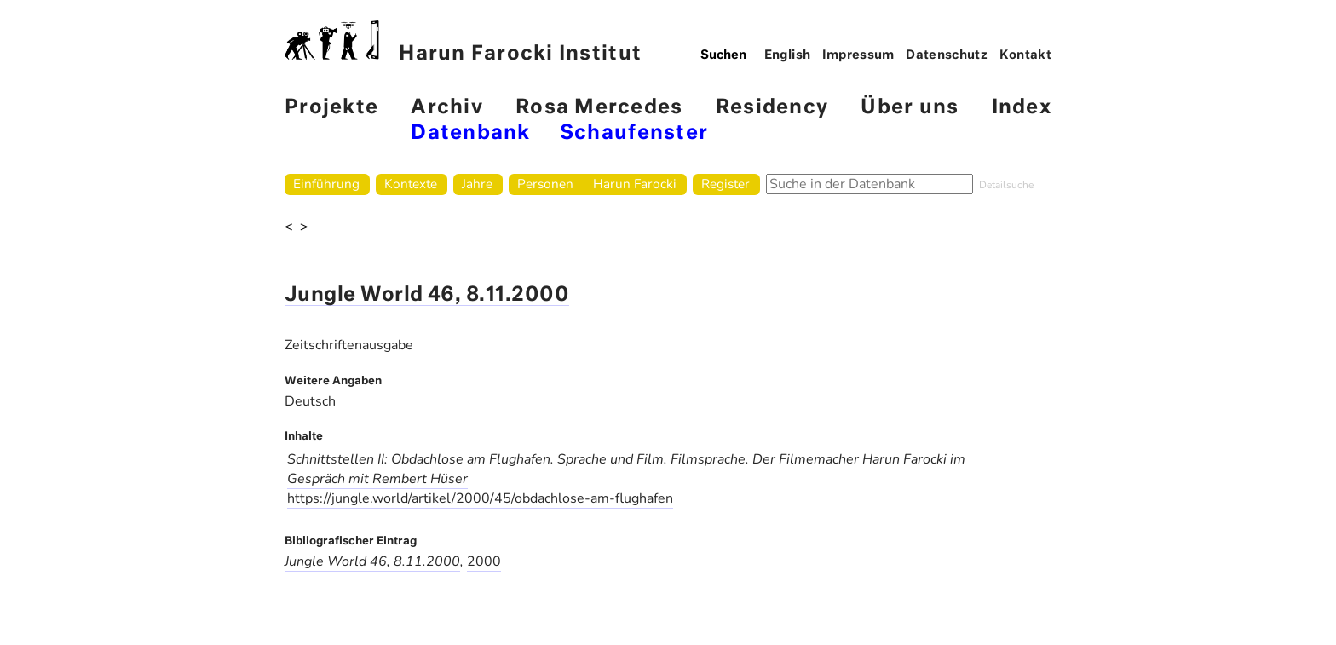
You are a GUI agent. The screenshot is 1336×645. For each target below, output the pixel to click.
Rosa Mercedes (598, 108)
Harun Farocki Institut (463, 42)
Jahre (477, 184)
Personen (545, 184)
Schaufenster (634, 133)
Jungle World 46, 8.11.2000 (427, 295)
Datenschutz (947, 55)
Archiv (447, 108)
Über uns (910, 108)
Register (725, 184)
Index (1021, 108)
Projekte (331, 108)
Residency (772, 108)
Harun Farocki (635, 184)
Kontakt (1025, 55)
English (787, 55)
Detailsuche (1006, 185)
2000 (484, 561)
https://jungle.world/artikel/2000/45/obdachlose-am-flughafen (480, 498)
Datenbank (470, 133)
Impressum (858, 55)
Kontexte (410, 184)
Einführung (326, 184)
